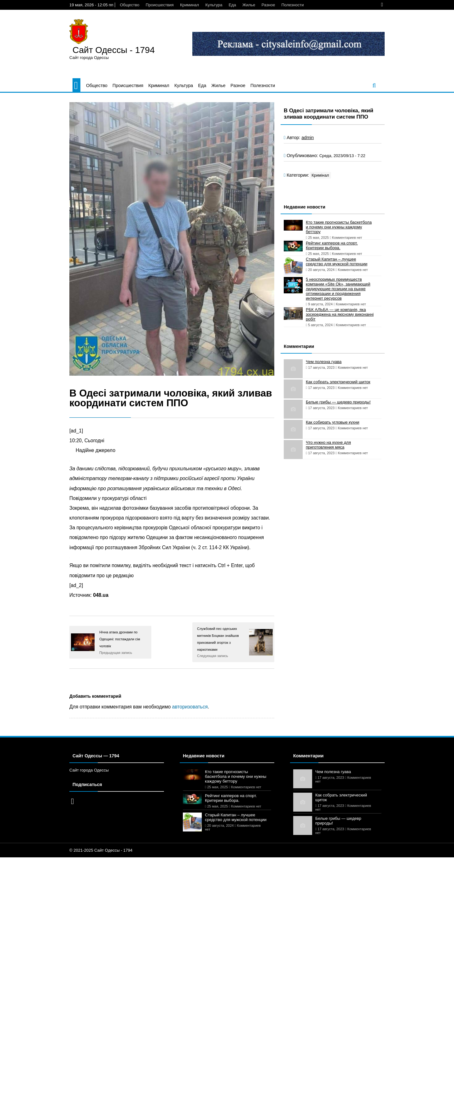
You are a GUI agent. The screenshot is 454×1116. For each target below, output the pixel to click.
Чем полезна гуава (323, 361)
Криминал (189, 5)
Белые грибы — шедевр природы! (338, 402)
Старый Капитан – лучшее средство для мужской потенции (336, 261)
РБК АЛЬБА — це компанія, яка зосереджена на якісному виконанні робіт (340, 314)
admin (307, 137)
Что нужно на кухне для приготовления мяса (328, 444)
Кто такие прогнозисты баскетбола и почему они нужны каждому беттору (339, 227)
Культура (213, 5)
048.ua (100, 595)
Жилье (248, 5)
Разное (268, 5)
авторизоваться (190, 706)
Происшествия (160, 5)
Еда (232, 5)
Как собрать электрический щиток (338, 381)
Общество (129, 5)
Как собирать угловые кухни (332, 422)
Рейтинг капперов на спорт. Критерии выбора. (332, 245)
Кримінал (320, 175)
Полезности (293, 5)
